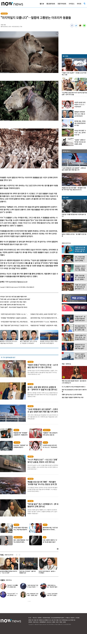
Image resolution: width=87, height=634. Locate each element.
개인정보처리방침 (46, 617)
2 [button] (29, 601)
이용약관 (39, 617)
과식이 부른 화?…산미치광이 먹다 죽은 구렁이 (13, 302)
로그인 (29, 617)
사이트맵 (77, 617)
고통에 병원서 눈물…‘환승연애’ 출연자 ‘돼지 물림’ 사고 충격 (52, 586)
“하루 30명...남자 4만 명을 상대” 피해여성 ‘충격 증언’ (15, 299)
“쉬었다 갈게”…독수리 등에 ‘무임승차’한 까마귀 (13, 307)
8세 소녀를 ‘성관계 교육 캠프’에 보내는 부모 (12, 305)
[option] (28, 566)
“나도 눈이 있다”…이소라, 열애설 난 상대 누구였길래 (12, 595)
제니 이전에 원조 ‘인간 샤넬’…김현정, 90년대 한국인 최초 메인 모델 (32, 595)
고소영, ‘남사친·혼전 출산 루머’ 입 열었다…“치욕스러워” (52, 595)
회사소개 (34, 617)
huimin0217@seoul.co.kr (18, 282)
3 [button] (30, 601)
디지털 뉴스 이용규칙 (69, 617)
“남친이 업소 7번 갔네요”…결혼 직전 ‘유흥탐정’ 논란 (47, 572)
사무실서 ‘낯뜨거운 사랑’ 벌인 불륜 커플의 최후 (13, 297)
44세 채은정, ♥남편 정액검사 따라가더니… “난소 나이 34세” (28, 572)
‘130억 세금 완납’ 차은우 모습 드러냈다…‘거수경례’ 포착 (32, 586)
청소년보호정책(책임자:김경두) (57, 617)
